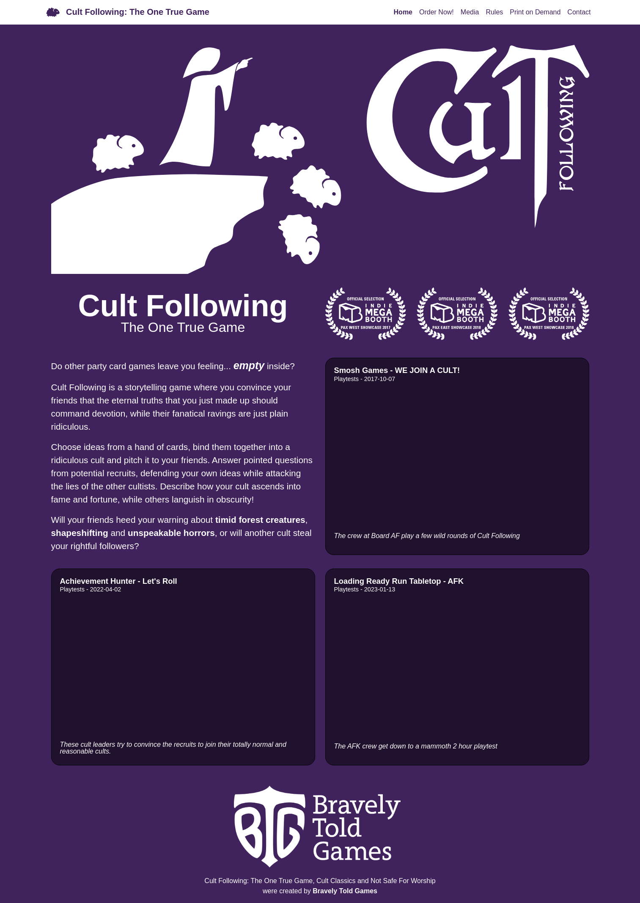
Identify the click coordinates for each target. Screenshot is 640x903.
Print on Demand (535, 12)
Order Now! (436, 12)
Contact (579, 12)
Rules (494, 12)
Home (403, 12)
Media (470, 12)
